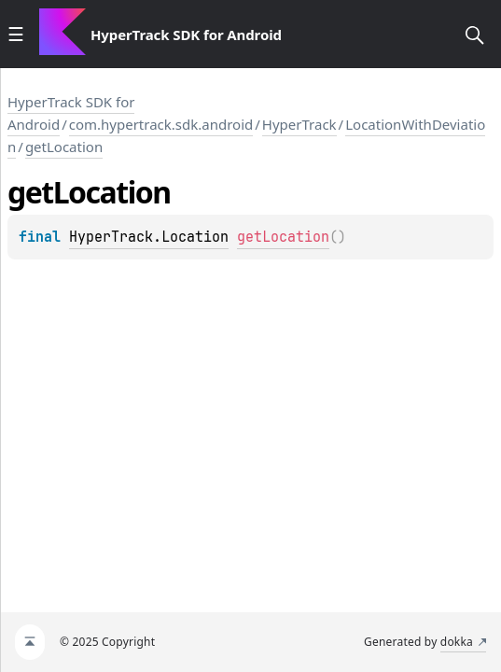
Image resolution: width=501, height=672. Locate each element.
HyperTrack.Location (149, 237)
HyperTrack (299, 124)
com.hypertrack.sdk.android (161, 124)
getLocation (64, 146)
